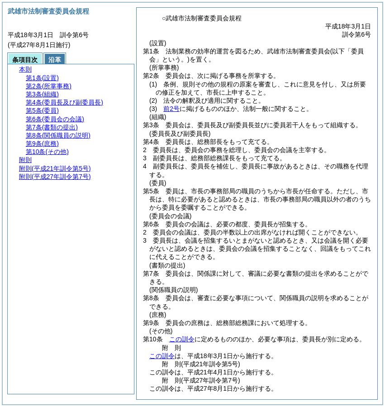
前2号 (171, 108)
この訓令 (182, 339)
